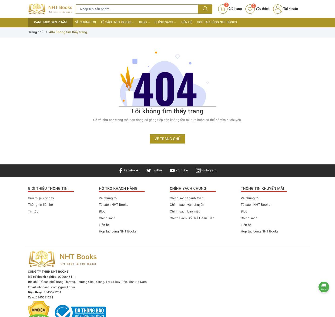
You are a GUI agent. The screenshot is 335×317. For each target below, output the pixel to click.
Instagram (206, 170)
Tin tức (33, 211)
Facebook (128, 170)
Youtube (179, 170)
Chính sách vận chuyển (187, 205)
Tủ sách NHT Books (117, 22)
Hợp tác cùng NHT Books (217, 22)
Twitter (154, 170)
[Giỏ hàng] (230, 9)
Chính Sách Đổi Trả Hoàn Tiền (192, 218)
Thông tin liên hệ (40, 205)
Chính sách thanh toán (186, 198)
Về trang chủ (167, 139)
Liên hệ (186, 22)
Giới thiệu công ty (41, 198)
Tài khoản (285, 9)
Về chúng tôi (85, 22)
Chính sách (165, 22)
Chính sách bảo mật (185, 211)
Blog (144, 22)
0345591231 (52, 292)
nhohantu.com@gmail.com (56, 287)
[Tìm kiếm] (205, 9)
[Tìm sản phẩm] (136, 9)
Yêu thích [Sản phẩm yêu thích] (257, 9)
